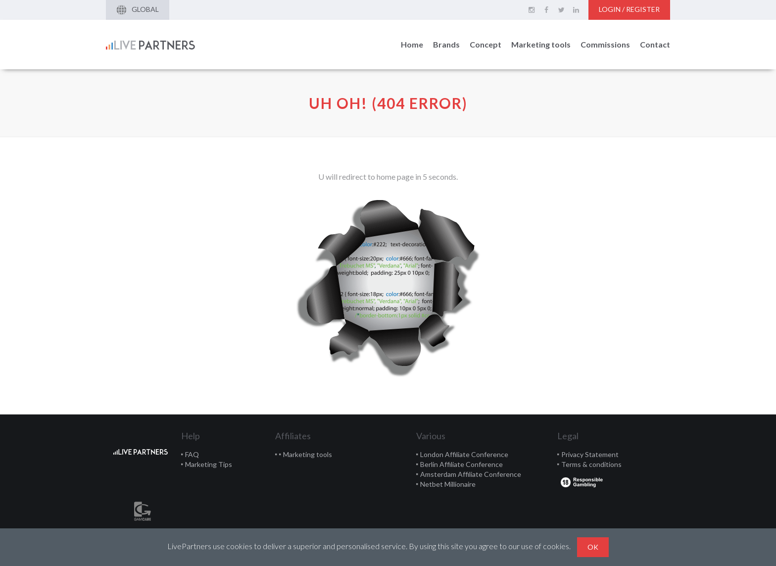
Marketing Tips (208, 464)
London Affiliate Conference (464, 454)
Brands (446, 44)
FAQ (192, 454)
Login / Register (629, 9)
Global (137, 9)
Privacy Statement (590, 454)
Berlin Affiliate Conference (461, 464)
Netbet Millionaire (448, 484)
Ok (592, 547)
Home (412, 44)
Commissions (605, 44)
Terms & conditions (591, 464)
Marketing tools (541, 44)
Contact (655, 44)
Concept (485, 44)
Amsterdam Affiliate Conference (470, 474)
